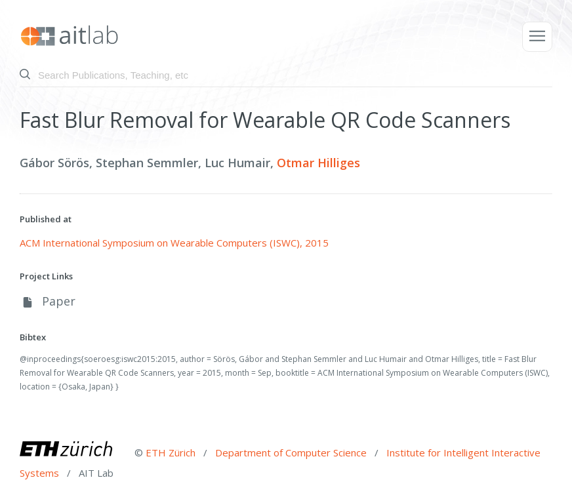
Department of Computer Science (292, 452)
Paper (47, 301)
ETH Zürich (170, 452)
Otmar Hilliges (318, 162)
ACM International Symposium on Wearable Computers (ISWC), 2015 (174, 242)
